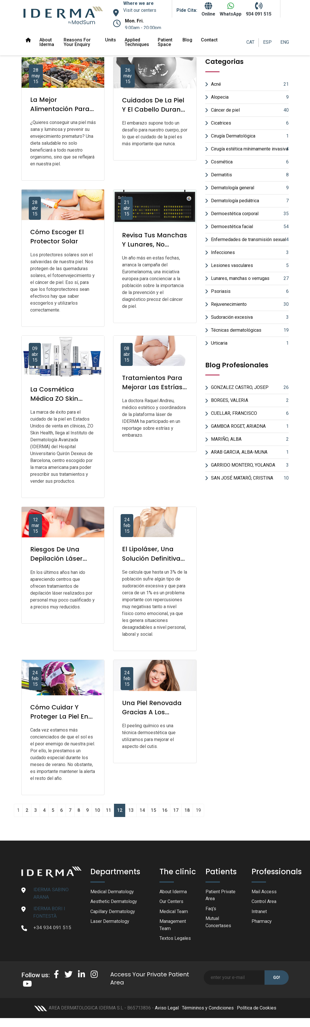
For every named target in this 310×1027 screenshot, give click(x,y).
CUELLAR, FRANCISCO (250, 413)
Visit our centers (139, 10)
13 (131, 810)
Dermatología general (250, 187)
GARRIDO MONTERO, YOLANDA (250, 465)
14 (142, 810)
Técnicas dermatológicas (250, 330)
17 (175, 810)
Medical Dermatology (113, 892)
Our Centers (172, 902)
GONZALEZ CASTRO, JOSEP (250, 387)
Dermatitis (250, 174)
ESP (267, 42)
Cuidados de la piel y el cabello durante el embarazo (155, 114)
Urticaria (250, 343)
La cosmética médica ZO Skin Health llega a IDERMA (55, 403)
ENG (284, 42)
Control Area (265, 902)
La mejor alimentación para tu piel (61, 109)
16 (164, 810)
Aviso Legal (167, 1010)
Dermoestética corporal (250, 213)
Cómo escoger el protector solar (58, 236)
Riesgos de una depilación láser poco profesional (58, 558)
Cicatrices (250, 123)
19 (198, 810)
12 (119, 810)
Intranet (260, 912)
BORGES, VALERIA (250, 400)
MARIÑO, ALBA (250, 439)
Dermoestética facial (250, 226)
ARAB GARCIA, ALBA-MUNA (250, 452)
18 (187, 810)
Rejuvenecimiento (250, 304)
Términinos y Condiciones (208, 1010)
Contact (209, 40)
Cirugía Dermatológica (250, 136)
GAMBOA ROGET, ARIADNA (250, 426)
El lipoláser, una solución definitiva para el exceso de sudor (152, 562)
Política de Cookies (256, 1010)
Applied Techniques (137, 42)
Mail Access (265, 892)
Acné (250, 84)
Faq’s (211, 909)
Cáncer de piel (250, 110)
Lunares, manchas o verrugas (250, 278)
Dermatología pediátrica (250, 200)
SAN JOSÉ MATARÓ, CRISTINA (250, 478)
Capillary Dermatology (114, 912)
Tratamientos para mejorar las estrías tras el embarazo (153, 387)
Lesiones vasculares (250, 265)
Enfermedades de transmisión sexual (250, 239)
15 (153, 810)
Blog (187, 40)
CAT (250, 42)
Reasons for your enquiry (77, 42)
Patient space (165, 42)
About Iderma (46, 42)
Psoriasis (250, 291)
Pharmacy (262, 922)
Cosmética (250, 162)
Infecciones (250, 252)
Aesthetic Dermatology (115, 902)
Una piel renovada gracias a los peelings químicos (153, 712)
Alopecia (250, 97)
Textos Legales (175, 940)
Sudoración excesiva (250, 317)
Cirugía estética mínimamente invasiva (250, 149)
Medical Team (174, 912)
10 (97, 810)
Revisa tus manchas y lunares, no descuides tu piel (150, 249)
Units (110, 40)
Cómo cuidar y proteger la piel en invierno (60, 716)
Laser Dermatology (111, 922)
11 (108, 810)
